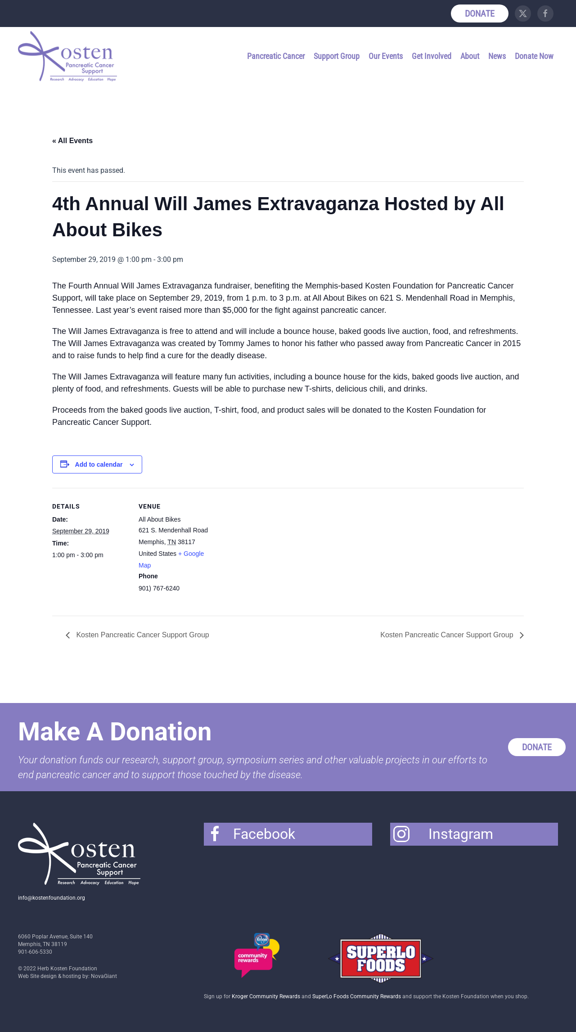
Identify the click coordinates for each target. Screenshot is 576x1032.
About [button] (469, 56)
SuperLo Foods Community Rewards (356, 996)
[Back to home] (69, 56)
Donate (480, 13)
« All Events (72, 140)
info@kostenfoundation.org (51, 898)
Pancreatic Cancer (276, 56)
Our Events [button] (386, 56)
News (497, 56)
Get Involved (431, 56)
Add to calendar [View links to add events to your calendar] (99, 464)
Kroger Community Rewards (266, 996)
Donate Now (534, 56)
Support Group (337, 56)
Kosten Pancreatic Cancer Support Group (141, 635)
